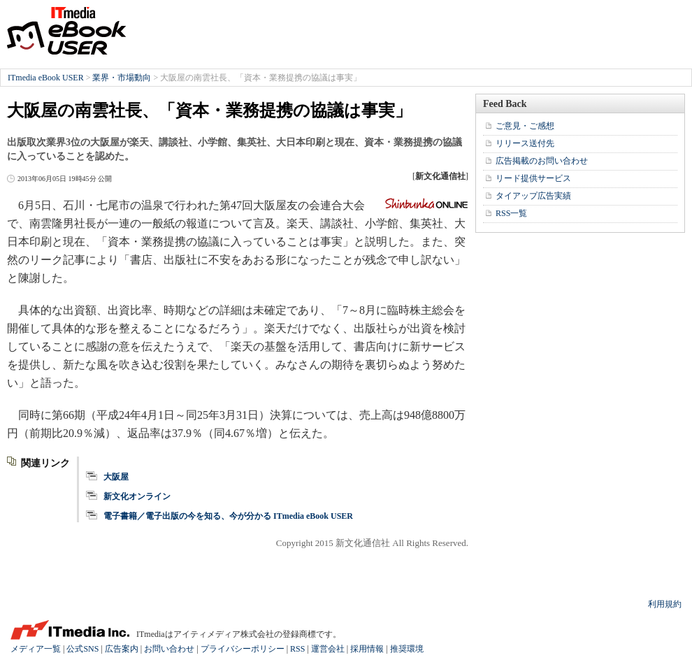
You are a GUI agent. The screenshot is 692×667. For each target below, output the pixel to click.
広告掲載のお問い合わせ (542, 161)
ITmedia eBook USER (66, 31)
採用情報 (367, 649)
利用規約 (665, 604)
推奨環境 (407, 649)
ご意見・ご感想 (525, 126)
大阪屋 (116, 477)
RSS (297, 649)
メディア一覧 (35, 649)
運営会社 (328, 649)
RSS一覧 (511, 213)
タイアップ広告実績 (533, 196)
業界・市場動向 (121, 78)
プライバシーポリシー (242, 649)
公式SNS (82, 649)
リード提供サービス (533, 178)
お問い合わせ (169, 649)
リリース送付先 (525, 143)
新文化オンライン (137, 496)
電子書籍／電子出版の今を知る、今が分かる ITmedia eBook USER (228, 516)
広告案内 (121, 649)
